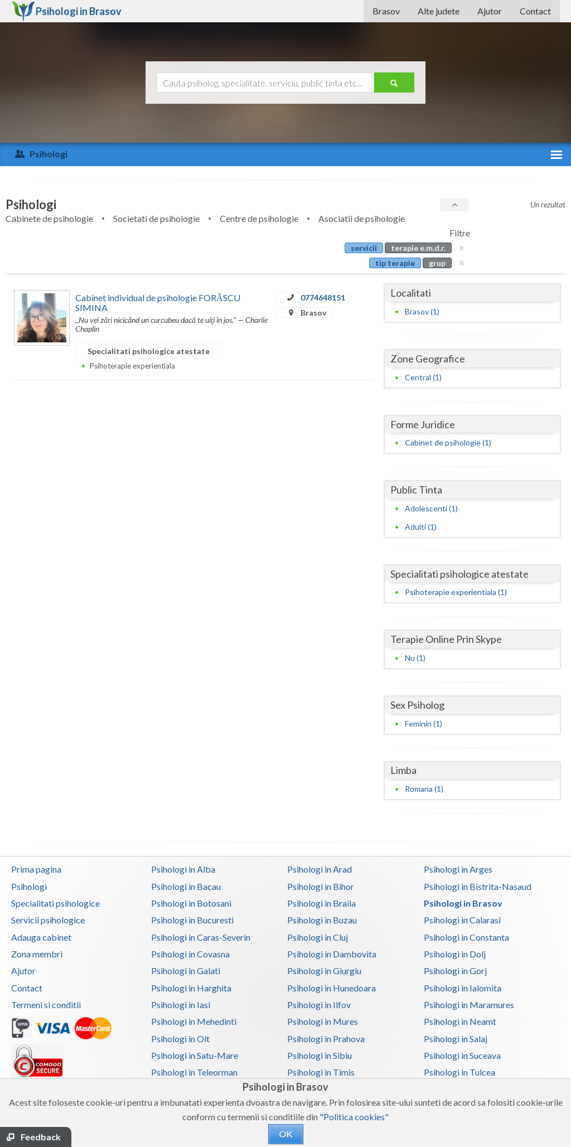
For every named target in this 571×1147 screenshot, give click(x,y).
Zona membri (36, 953)
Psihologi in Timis (321, 1072)
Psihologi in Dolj (455, 953)
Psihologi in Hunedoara (331, 988)
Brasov (386, 11)
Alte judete (438, 11)
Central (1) (423, 377)
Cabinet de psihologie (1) (448, 442)
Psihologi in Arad (319, 869)
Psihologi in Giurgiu (324, 970)
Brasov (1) (422, 311)
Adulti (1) (421, 526)
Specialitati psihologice (55, 903)
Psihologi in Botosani (191, 903)
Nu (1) (415, 657)
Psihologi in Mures (322, 1021)
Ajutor (489, 11)
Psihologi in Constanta (466, 937)
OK (286, 1134)
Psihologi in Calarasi (462, 919)
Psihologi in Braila (321, 903)
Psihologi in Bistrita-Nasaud (477, 886)
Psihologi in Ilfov (319, 1004)
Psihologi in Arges (458, 869)
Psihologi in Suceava (462, 1055)
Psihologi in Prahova (326, 1038)
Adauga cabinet (41, 937)
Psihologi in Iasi (180, 1004)
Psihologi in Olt (180, 1038)
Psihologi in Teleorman (194, 1072)
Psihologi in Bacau (186, 886)
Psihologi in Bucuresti (192, 919)
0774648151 (323, 297)
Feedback (41, 1136)
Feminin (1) (423, 723)
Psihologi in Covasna (190, 953)
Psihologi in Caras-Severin (200, 937)
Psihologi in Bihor (320, 886)
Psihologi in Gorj (455, 970)
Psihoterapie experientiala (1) (456, 592)
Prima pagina (36, 869)
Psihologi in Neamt (460, 1021)
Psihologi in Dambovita (331, 953)
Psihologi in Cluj (317, 937)
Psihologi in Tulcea (459, 1072)
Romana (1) (424, 788)
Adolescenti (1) (431, 508)
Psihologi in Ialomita (462, 988)
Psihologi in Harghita (191, 988)
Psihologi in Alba (183, 869)
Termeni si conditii (46, 1004)
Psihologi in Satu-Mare (194, 1055)
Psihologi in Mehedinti (193, 1021)
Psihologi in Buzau (322, 919)
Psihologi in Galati (185, 970)
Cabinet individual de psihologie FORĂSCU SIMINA (157, 302)
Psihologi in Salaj (455, 1038)
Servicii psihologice (48, 919)
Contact (535, 11)
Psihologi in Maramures (469, 1004)
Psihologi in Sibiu (319, 1055)
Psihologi (29, 886)
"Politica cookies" (354, 1116)
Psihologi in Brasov (463, 903)
